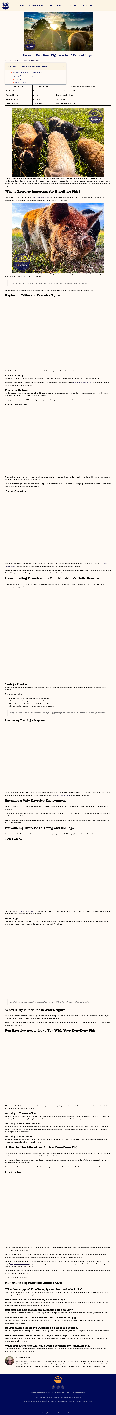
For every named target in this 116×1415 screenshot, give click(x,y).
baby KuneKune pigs (27, 911)
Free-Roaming (19, 80)
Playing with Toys (20, 83)
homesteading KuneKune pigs (82, 383)
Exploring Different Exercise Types (24, 76)
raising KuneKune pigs (41, 198)
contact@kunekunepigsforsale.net (35, 1401)
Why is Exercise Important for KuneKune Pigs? (28, 73)
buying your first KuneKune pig (20, 1264)
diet (69, 1023)
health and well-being (63, 795)
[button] (63, 67)
